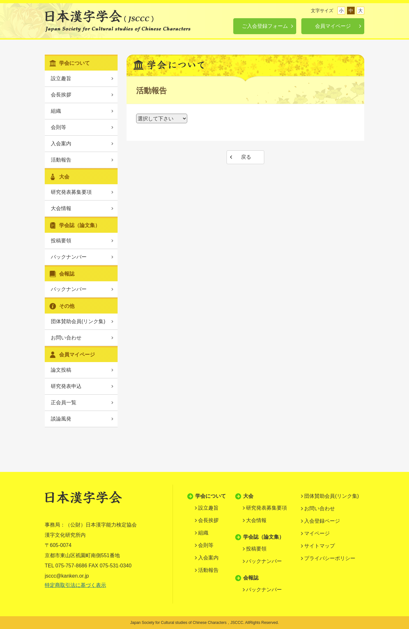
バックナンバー (69, 257)
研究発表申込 (66, 386)
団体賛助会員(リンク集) (78, 321)
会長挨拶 (61, 94)
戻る (246, 157)
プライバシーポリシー (329, 558)
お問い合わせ (66, 337)
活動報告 (61, 160)
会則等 (58, 127)
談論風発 (61, 418)
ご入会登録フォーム (265, 26)
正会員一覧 (63, 402)
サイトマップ (319, 546)
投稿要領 (61, 240)
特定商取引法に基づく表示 (75, 585)
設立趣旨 (61, 78)
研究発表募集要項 (71, 192)
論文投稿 (61, 370)
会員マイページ (333, 26)
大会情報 (61, 208)
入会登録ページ (322, 521)
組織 (56, 111)
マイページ (317, 533)
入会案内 (61, 143)
